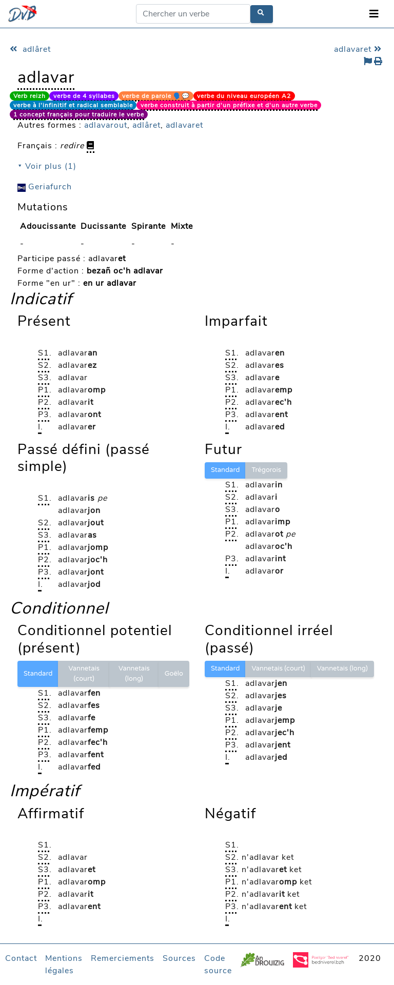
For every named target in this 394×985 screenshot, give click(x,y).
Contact (21, 958)
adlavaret (359, 49)
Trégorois (266, 470)
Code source (218, 964)
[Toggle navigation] (374, 14)
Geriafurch (44, 186)
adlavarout (105, 125)
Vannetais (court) (84, 673)
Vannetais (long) (134, 673)
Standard (225, 470)
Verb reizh (29, 96)
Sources (179, 958)
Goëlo (174, 673)
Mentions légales (64, 964)
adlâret (30, 49)
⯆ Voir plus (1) (46, 166)
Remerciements (122, 958)
